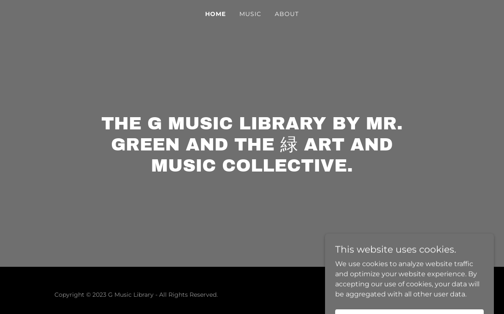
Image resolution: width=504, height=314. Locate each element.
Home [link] (215, 14)
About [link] (287, 14)
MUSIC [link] (250, 14)
